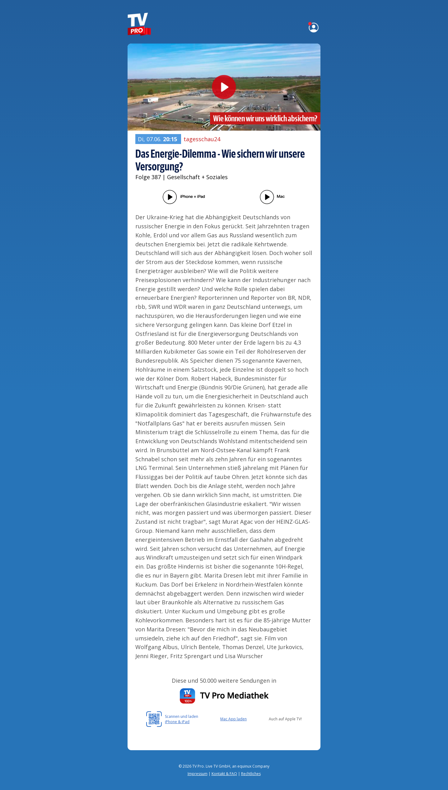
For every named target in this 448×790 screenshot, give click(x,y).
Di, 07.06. (158, 139)
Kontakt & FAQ (224, 773)
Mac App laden (233, 719)
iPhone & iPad (177, 721)
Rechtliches (251, 773)
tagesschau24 (202, 139)
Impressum (198, 773)
